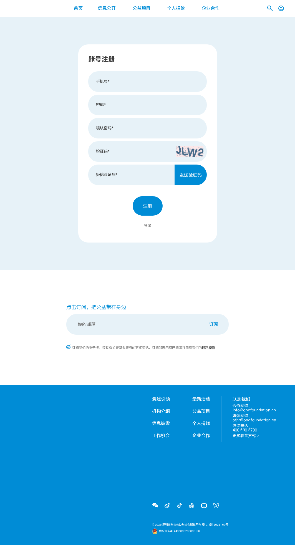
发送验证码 (191, 175)
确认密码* (105, 128)
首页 (78, 8)
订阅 (213, 324)
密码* (101, 104)
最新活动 (201, 399)
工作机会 (161, 435)
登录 (147, 225)
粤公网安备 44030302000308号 (179, 531)
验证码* (103, 151)
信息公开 (107, 8)
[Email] (133, 324)
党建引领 (161, 399)
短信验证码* (106, 174)
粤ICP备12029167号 (215, 524)
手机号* (103, 81)
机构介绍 (161, 411)
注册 (147, 206)
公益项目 (141, 8)
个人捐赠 (176, 8)
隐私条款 (208, 348)
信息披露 (161, 423)
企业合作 (211, 8)
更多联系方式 (246, 435)
